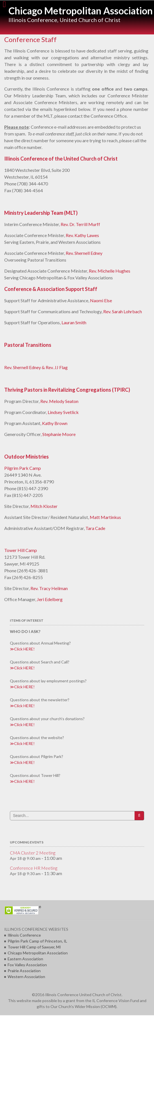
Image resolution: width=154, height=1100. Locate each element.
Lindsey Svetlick (63, 412)
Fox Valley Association (27, 964)
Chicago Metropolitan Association (80, 10)
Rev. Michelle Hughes (109, 270)
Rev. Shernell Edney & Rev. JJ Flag (36, 367)
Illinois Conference (24, 935)
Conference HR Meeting (33, 868)
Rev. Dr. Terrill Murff (80, 224)
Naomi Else (101, 300)
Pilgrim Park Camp (22, 468)
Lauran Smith (73, 322)
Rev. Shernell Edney (84, 253)
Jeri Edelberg (50, 599)
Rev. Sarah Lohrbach (122, 311)
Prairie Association (24, 970)
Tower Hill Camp (20, 550)
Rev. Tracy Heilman (49, 588)
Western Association (26, 976)
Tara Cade (95, 528)
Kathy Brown (54, 423)
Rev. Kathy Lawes (82, 235)
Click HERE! (24, 649)
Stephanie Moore (59, 434)
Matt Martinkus (105, 517)
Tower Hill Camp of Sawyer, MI (34, 947)
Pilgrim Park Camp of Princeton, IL (37, 941)
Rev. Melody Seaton (59, 401)
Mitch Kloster (44, 506)
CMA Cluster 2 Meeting (32, 852)
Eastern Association (25, 958)
